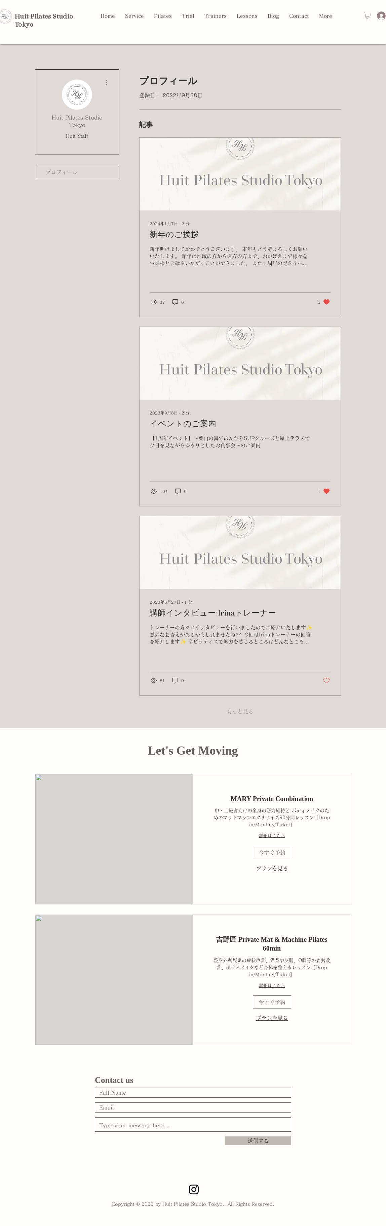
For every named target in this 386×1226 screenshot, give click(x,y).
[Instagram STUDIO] (193, 1189)
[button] (368, 15)
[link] (272, 798)
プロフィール (61, 172)
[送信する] (258, 1140)
